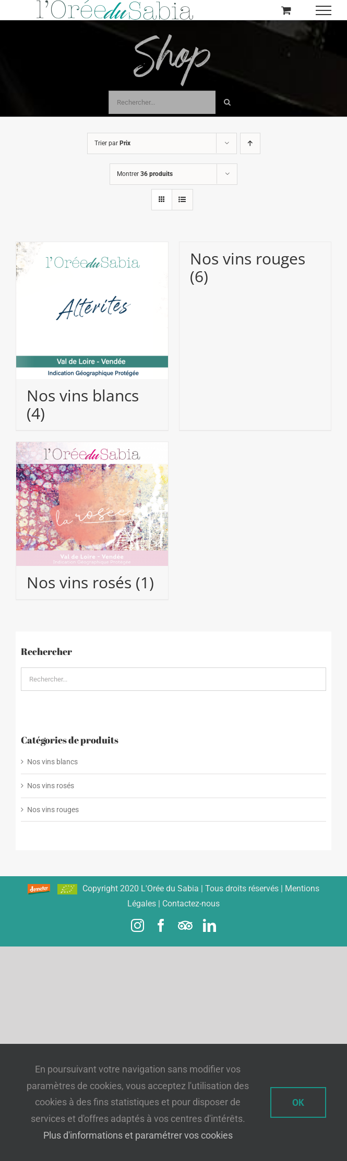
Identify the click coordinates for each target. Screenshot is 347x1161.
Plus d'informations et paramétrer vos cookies (138, 1135)
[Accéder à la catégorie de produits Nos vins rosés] (92, 520)
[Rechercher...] (162, 102)
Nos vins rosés (50, 785)
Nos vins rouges (53, 809)
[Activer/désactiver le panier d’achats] (286, 10)
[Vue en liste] (182, 200)
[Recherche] (227, 102)
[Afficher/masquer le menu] (324, 10)
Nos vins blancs (52, 762)
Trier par (112, 143)
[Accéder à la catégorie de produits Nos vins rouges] (255, 267)
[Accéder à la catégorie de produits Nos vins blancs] (92, 336)
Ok (298, 1102)
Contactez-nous (191, 903)
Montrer (145, 174)
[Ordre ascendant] (250, 143)
